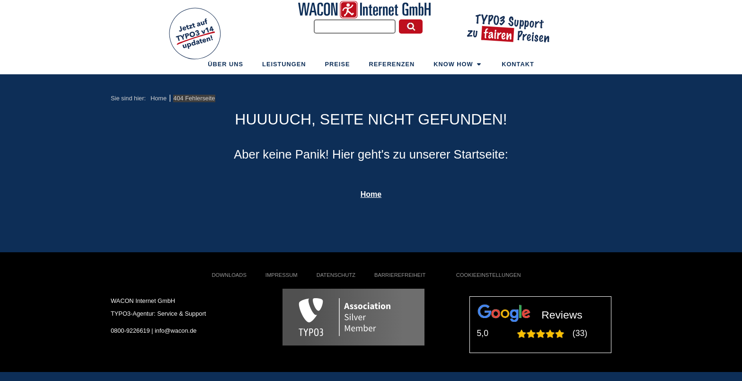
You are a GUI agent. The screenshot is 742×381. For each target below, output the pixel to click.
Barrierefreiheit (399, 275)
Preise (337, 67)
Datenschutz (336, 275)
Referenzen (392, 67)
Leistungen (284, 67)
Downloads (229, 275)
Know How (458, 67)
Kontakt (518, 67)
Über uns (225, 67)
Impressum (281, 275)
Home (371, 194)
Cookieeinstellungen (488, 275)
